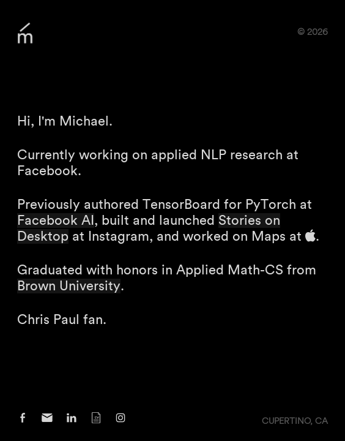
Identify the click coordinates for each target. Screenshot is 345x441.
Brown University (69, 286)
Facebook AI (55, 220)
